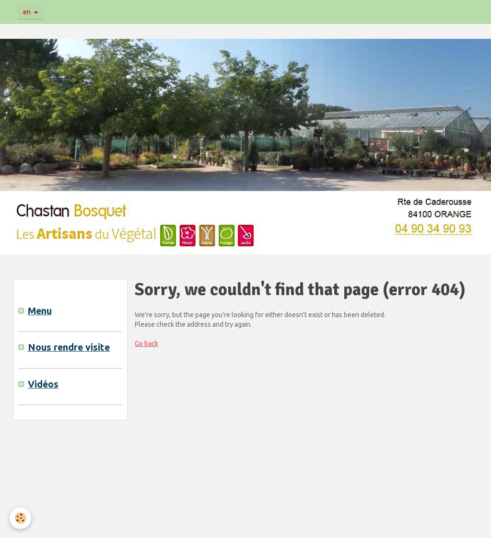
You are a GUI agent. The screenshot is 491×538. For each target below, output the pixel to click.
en (27, 12)
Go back (146, 343)
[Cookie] (20, 518)
